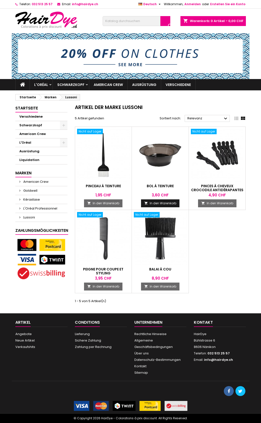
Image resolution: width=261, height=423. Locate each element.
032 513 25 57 (42, 4)
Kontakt (140, 366)
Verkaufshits (25, 346)
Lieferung (82, 334)
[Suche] (136, 21)
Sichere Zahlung (88, 340)
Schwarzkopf (71, 84)
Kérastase (31, 199)
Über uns (141, 353)
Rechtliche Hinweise (150, 334)
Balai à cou (160, 269)
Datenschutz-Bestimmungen (157, 359)
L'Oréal (41, 84)
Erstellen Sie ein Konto (227, 4)
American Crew (108, 84)
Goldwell (30, 190)
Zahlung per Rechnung (93, 346)
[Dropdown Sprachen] (150, 4)
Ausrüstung (144, 84)
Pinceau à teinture (103, 186)
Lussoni (29, 217)
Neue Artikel (25, 340)
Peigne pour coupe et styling (103, 271)
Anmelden (192, 4)
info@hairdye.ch (85, 4)
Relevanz (208, 119)
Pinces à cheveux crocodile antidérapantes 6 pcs (217, 190)
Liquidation (29, 160)
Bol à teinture (160, 186)
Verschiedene (178, 84)
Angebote (23, 334)
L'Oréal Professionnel (40, 208)
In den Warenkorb (103, 203)
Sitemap (141, 372)
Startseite (26, 108)
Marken (23, 173)
